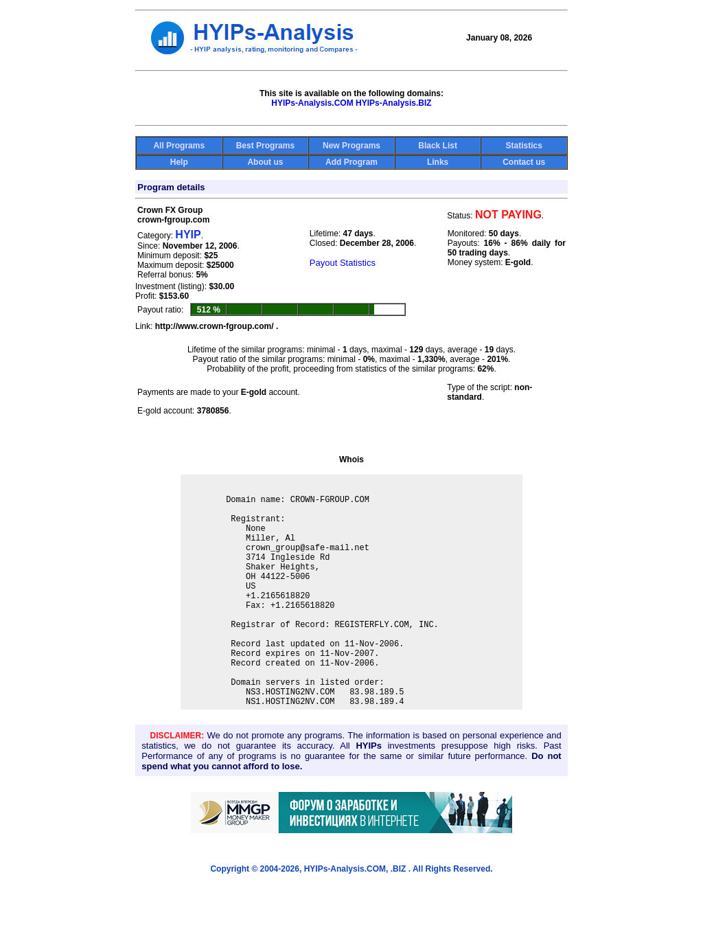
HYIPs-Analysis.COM (312, 103)
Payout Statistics (343, 263)
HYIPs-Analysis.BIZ (394, 103)
